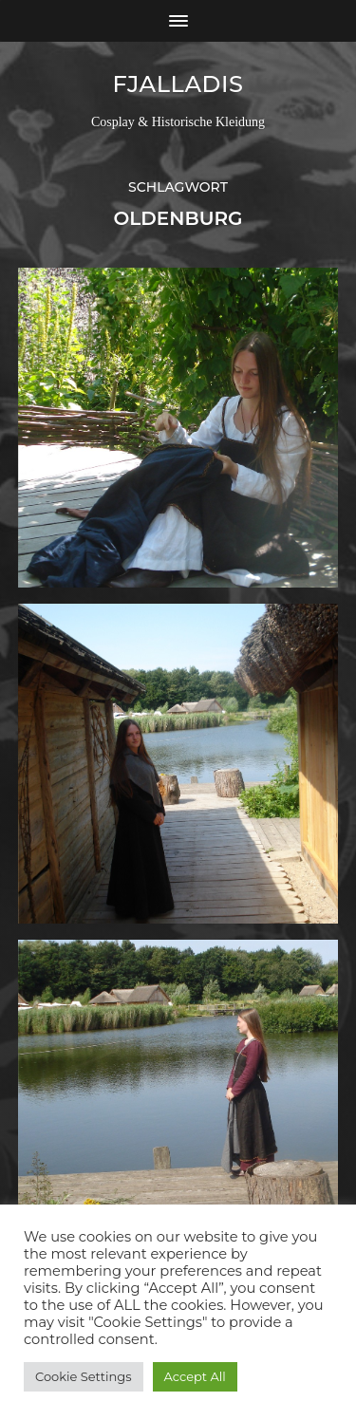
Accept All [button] (195, 1376)
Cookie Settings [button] (83, 1376)
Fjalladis (177, 84)
